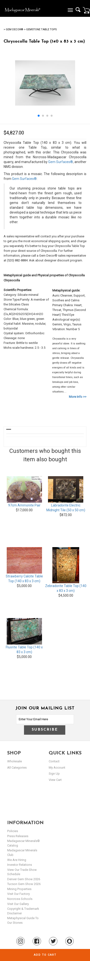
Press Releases (17, 836)
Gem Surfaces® (60, 162)
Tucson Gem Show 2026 (24, 884)
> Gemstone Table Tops (40, 29)
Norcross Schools (19, 899)
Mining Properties (19, 889)
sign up (54, 773)
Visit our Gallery (18, 904)
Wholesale (14, 761)
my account (57, 767)
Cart (86, 10)
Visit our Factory (18, 894)
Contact (54, 761)
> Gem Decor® (13, 29)
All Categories (17, 767)
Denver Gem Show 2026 (23, 879)
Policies (12, 831)
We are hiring (16, 860)
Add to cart (45, 954)
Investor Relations (19, 864)
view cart (55, 780)
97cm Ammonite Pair (24, 505)
